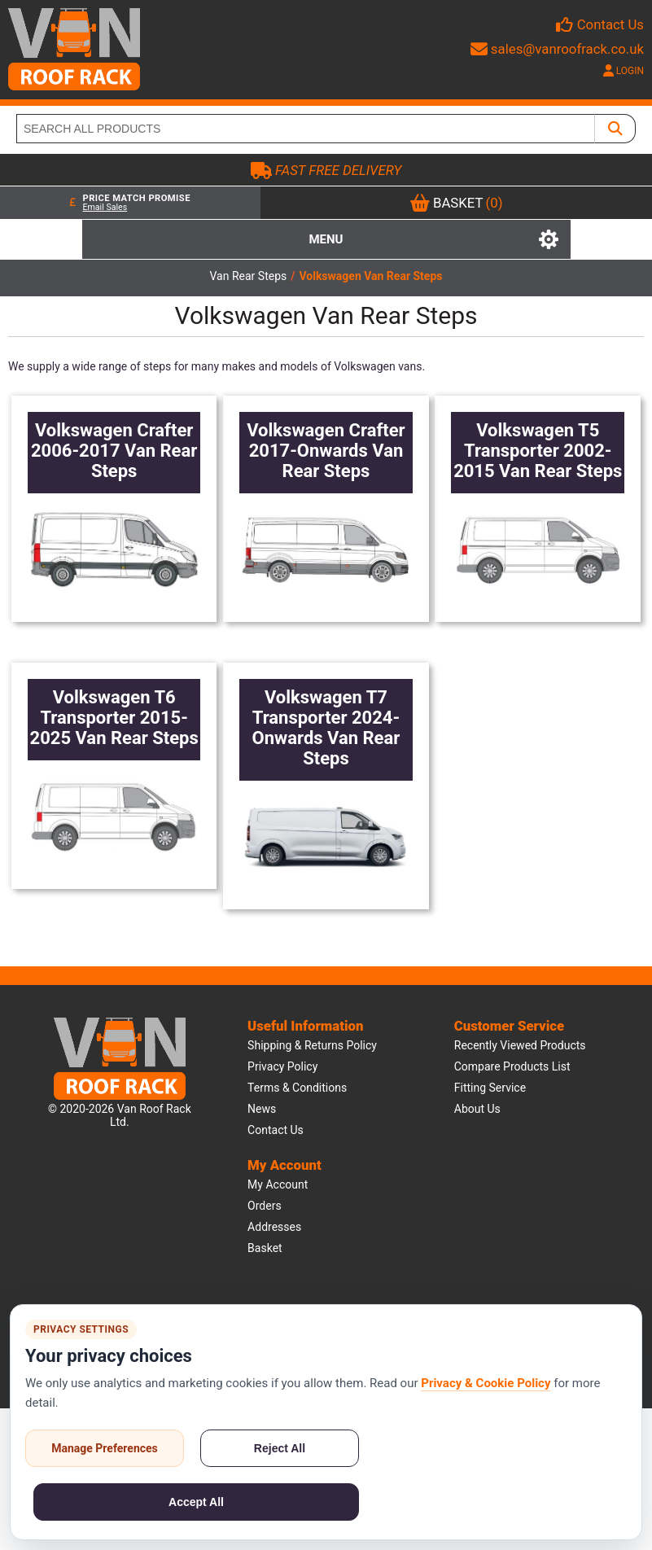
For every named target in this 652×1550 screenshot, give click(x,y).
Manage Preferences (104, 1448)
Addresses (274, 1226)
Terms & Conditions (297, 1087)
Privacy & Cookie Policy (485, 1383)
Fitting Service (490, 1087)
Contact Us (610, 24)
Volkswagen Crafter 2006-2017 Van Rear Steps (114, 450)
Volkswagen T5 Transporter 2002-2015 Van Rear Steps (537, 450)
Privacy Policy (282, 1066)
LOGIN (623, 71)
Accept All (196, 1501)
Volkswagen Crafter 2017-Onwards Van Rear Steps (326, 450)
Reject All (279, 1448)
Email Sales (104, 207)
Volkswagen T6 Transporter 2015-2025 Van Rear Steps (114, 717)
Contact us (275, 1129)
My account (277, 1184)
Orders (264, 1205)
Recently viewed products (520, 1045)
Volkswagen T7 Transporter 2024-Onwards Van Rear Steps (326, 727)
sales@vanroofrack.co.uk (557, 49)
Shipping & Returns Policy (312, 1045)
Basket (264, 1247)
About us (477, 1108)
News (261, 1108)
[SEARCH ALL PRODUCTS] (305, 128)
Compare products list (512, 1066)
